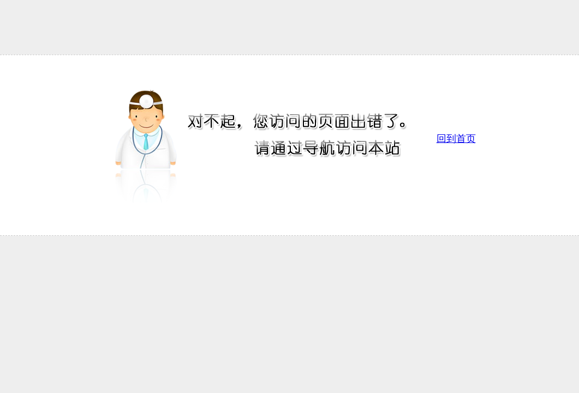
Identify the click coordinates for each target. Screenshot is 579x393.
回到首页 (456, 138)
